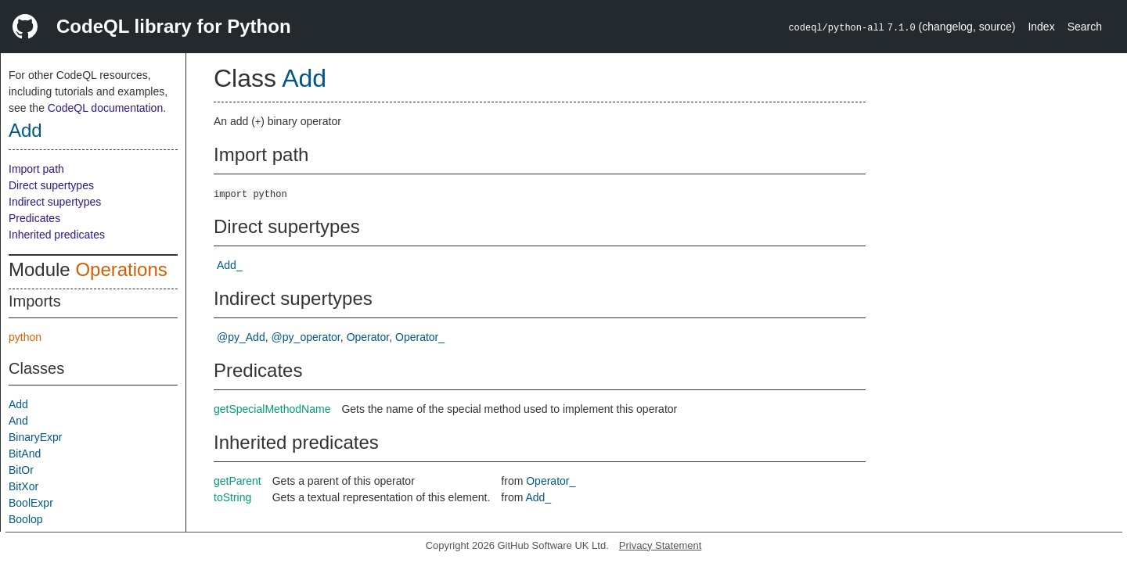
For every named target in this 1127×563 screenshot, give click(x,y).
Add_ (230, 265)
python (25, 337)
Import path (36, 169)
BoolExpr (31, 503)
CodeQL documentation (105, 108)
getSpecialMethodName (272, 409)
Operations (121, 269)
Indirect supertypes (55, 201)
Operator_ (420, 337)
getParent (237, 481)
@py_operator (306, 337)
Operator (368, 337)
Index (1041, 26)
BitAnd (25, 453)
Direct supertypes (51, 185)
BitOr (21, 470)
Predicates (34, 218)
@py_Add (241, 337)
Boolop (26, 519)
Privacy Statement (660, 545)
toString (232, 497)
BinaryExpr (35, 437)
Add (25, 130)
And (18, 420)
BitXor (23, 486)
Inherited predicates (57, 234)
